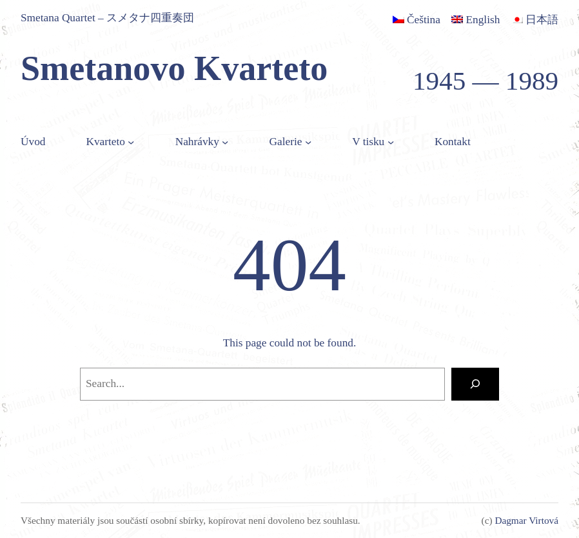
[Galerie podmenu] (308, 142)
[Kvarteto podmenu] (131, 142)
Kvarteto (105, 141)
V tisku (368, 141)
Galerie (286, 141)
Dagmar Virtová (526, 520)
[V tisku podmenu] (391, 142)
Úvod (33, 141)
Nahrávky (197, 141)
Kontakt (453, 141)
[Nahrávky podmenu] (225, 142)
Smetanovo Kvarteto (174, 68)
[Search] (475, 384)
